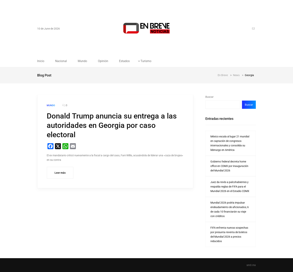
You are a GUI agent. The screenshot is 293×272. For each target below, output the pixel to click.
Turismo (146, 61)
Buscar (209, 96)
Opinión (103, 61)
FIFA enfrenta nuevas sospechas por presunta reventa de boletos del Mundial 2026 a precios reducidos (229, 234)
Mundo (82, 61)
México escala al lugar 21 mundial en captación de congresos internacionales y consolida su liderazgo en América (229, 143)
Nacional (61, 61)
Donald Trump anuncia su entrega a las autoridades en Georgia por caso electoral (112, 125)
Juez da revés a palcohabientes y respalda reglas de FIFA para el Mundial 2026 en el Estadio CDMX (229, 187)
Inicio (40, 61)
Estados (124, 61)
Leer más (60, 172)
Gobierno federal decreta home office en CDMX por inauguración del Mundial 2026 (229, 166)
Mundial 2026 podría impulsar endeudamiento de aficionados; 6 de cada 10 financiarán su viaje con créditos (229, 209)
